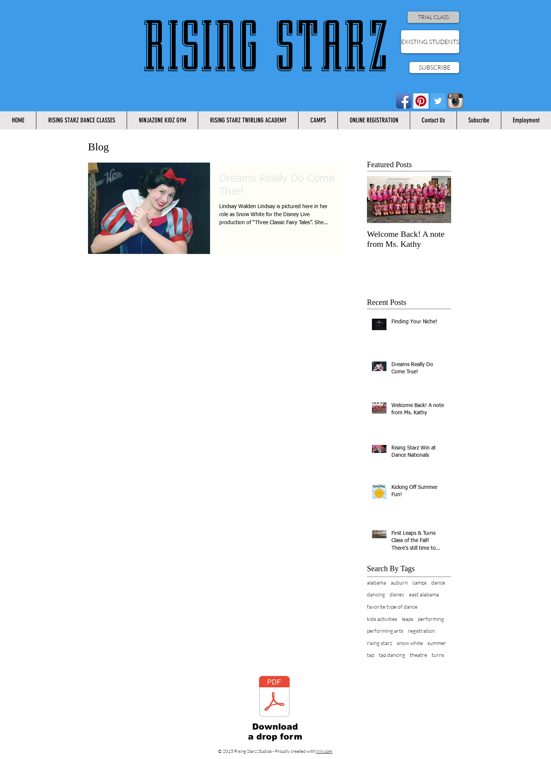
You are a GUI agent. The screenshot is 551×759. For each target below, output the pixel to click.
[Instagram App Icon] (455, 101)
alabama (376, 582)
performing (431, 619)
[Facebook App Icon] (403, 101)
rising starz (379, 643)
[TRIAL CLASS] (433, 17)
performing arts (385, 630)
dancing (376, 594)
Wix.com (324, 751)
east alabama (424, 594)
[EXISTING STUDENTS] (430, 41)
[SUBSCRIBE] (434, 67)
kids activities (382, 619)
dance (438, 582)
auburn (399, 582)
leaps (407, 619)
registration (421, 630)
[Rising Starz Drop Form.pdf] (274, 697)
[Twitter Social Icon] (438, 101)
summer (436, 643)
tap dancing (392, 655)
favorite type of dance (392, 606)
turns (438, 655)
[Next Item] (438, 199)
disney (397, 594)
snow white (410, 643)
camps (419, 582)
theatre (418, 655)
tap (370, 655)
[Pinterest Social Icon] (421, 101)
